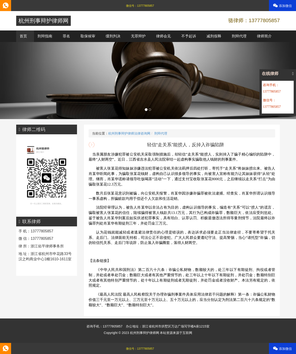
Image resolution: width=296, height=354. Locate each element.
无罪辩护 (138, 36)
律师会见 (163, 36)
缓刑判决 (113, 36)
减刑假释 (214, 36)
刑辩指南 (44, 36)
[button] (22, 80)
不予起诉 (188, 36)
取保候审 (87, 36)
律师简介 (264, 36)
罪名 (66, 36)
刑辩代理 (239, 36)
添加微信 (282, 6)
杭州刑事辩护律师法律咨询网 (129, 133)
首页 (23, 36)
